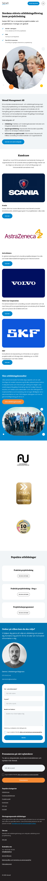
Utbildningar (5, 792)
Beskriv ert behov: (9, 709)
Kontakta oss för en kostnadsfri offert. (24, 823)
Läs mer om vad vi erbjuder (13, 142)
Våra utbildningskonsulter (13, 402)
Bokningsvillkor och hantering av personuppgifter (16, 860)
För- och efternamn (10, 689)
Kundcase (5, 802)
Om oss (4, 806)
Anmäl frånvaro (6, 856)
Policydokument (7, 864)
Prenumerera (23, 780)
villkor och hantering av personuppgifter (31, 732)
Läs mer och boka (23, 576)
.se (11, 852)
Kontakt (4, 809)
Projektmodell (6, 799)
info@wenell (6, 852)
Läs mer (7, 216)
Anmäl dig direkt (33, 3)
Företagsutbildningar (8, 796)
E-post (6, 699)
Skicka (23, 738)
